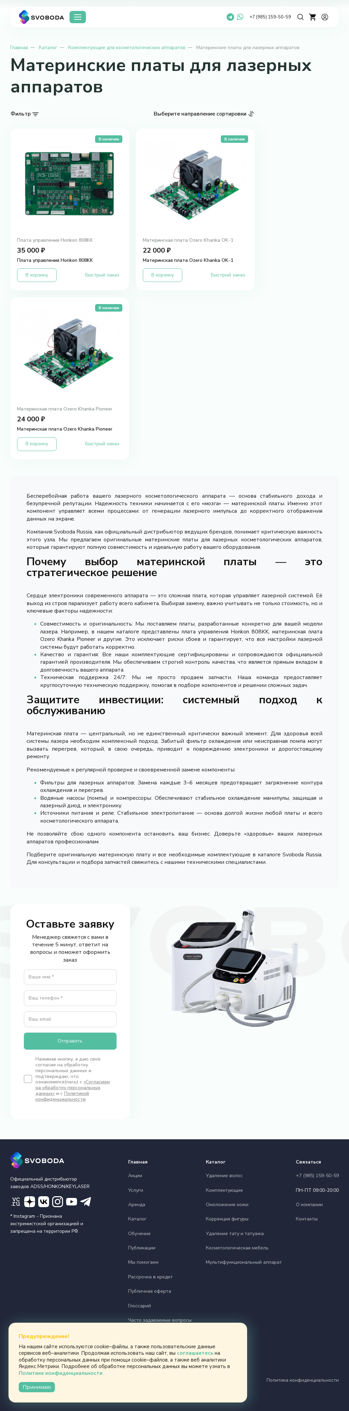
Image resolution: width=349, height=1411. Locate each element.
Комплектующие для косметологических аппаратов (126, 47)
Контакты (307, 1219)
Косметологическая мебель (237, 1248)
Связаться (308, 1162)
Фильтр (21, 114)
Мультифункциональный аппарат (244, 1262)
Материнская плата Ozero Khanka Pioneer (64, 409)
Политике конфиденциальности (61, 1373)
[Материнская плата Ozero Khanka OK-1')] (195, 183)
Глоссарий (139, 1306)
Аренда (136, 1204)
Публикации (141, 1248)
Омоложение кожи (227, 1204)
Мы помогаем (143, 1262)
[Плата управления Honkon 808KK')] (69, 183)
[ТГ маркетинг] (85, 1201)
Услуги (135, 1190)
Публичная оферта (149, 1291)
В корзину (37, 275)
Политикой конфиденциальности (62, 1096)
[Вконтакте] (43, 1201)
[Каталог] (78, 17)
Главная (19, 47)
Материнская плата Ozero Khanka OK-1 (188, 240)
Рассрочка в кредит (150, 1277)
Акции (135, 1175)
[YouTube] (71, 1201)
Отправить (70, 1041)
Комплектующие (224, 1190)
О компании (309, 1204)
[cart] (313, 17)
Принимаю (36, 1387)
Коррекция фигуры (227, 1219)
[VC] (15, 1201)
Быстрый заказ (102, 275)
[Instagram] (57, 1201)
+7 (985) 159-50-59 (270, 17)
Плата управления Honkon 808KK (55, 240)
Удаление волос (224, 1175)
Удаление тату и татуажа (235, 1233)
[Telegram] (230, 16)
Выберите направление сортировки (200, 114)
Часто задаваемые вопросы (160, 1320)
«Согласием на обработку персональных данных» (72, 1088)
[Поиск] (300, 17)
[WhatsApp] (240, 16)
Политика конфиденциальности (303, 1380)
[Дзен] (29, 1201)
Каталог (48, 47)
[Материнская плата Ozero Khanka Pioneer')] (69, 352)
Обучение (139, 1233)
